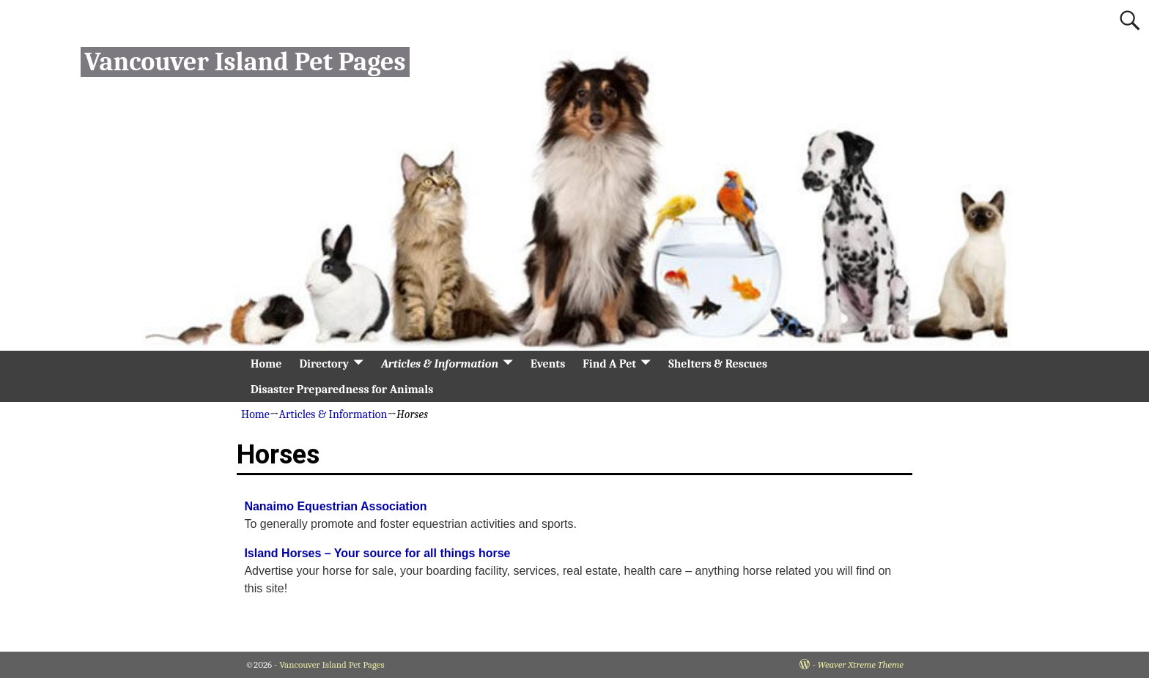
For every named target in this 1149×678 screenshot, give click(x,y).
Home (266, 363)
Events (548, 363)
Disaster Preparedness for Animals (342, 389)
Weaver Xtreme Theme (861, 664)
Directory (324, 363)
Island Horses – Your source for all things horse (377, 553)
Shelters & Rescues (717, 363)
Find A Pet (609, 363)
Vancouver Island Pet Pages (244, 62)
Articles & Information (439, 363)
